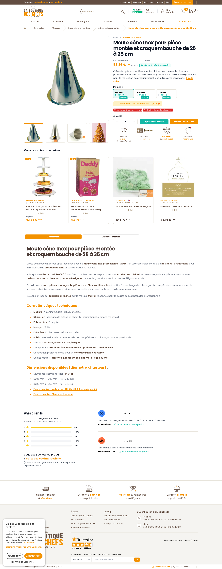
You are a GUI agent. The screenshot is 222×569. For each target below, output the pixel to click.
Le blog (107, 511)
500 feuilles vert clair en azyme (133, 206)
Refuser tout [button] (14, 556)
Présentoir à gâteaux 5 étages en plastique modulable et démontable (44, 208)
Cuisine (35, 21)
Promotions (185, 21)
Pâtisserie (58, 21)
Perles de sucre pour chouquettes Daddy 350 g (88, 208)
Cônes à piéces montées (109, 28)
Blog (168, 2)
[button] (24, 549)
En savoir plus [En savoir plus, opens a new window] (29, 543)
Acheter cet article (184, 121)
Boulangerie (83, 21)
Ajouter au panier (154, 121)
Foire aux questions (80, 527)
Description (53, 236)
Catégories (39, 28)
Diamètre (118, 86)
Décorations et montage (79, 28)
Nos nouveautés (112, 519)
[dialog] (24, 542)
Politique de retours (113, 523)
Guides (159, 2)
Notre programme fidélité (83, 523)
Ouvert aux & (43, 2)
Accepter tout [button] (33, 556)
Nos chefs (148, 2)
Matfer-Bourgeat (133, 37)
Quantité (117, 116)
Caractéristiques (111, 236)
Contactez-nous (182, 2)
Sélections (125, 2)
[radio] (123, 93)
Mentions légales (31, 567)
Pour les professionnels (82, 515)
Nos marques (77, 519)
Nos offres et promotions (116, 515)
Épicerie (108, 21)
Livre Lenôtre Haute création (178, 206)
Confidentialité (48, 567)
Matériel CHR (158, 21)
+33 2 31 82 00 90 (182, 567)
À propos (75, 511)
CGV (60, 567)
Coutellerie (131, 21)
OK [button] (137, 559)
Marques (137, 2)
